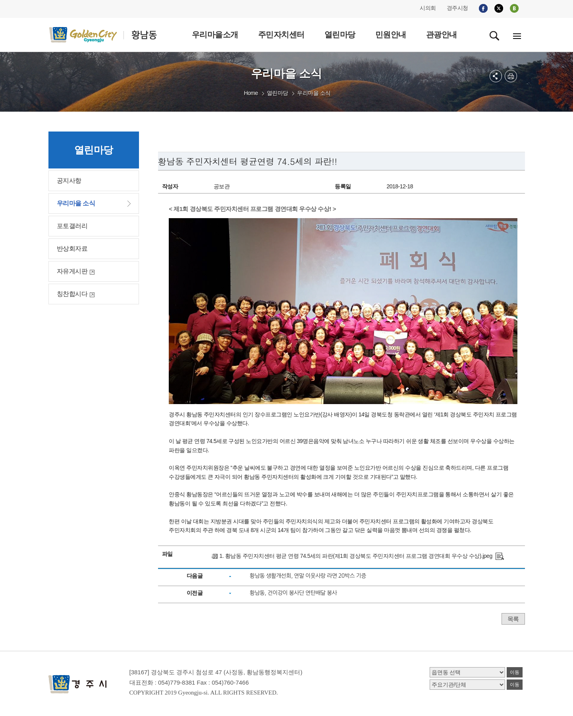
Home (251, 93)
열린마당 (277, 93)
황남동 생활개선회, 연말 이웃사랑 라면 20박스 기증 (307, 576)
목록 (513, 618)
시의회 (428, 8)
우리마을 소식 (313, 93)
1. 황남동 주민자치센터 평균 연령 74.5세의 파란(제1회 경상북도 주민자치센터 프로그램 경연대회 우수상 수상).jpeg (356, 556)
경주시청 (457, 8)
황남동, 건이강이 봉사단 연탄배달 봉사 (293, 593)
